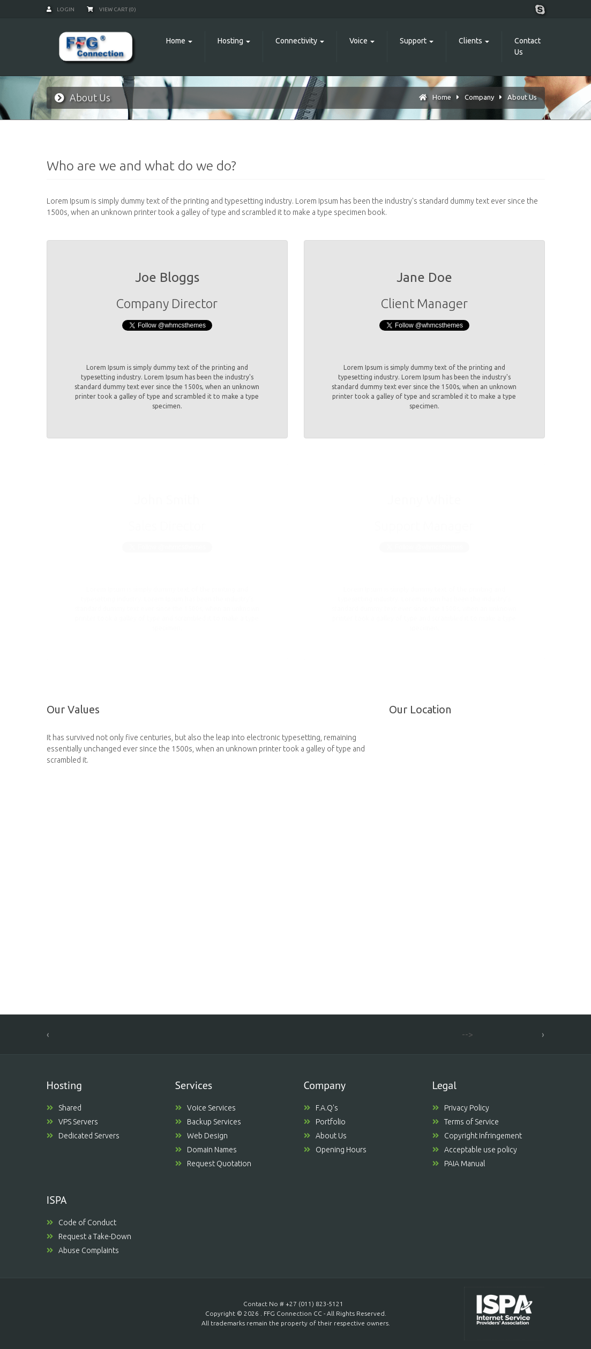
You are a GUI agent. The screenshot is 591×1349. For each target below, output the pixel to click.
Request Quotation (213, 1163)
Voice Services (205, 1108)
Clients (470, 40)
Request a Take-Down (89, 1236)
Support (413, 40)
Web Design (201, 1135)
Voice (358, 40)
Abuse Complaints (83, 1250)
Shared (64, 1108)
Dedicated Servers (83, 1135)
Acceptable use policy (474, 1149)
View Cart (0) (111, 9)
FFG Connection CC (293, 1313)
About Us (522, 97)
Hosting (230, 40)
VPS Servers (72, 1121)
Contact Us (527, 46)
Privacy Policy (460, 1108)
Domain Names (206, 1149)
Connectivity (296, 40)
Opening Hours (335, 1149)
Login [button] (60, 9)
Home (175, 40)
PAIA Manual (458, 1163)
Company (479, 97)
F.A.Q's (321, 1108)
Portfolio (325, 1121)
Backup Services (208, 1121)
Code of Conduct (81, 1222)
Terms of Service (465, 1121)
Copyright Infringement (477, 1135)
